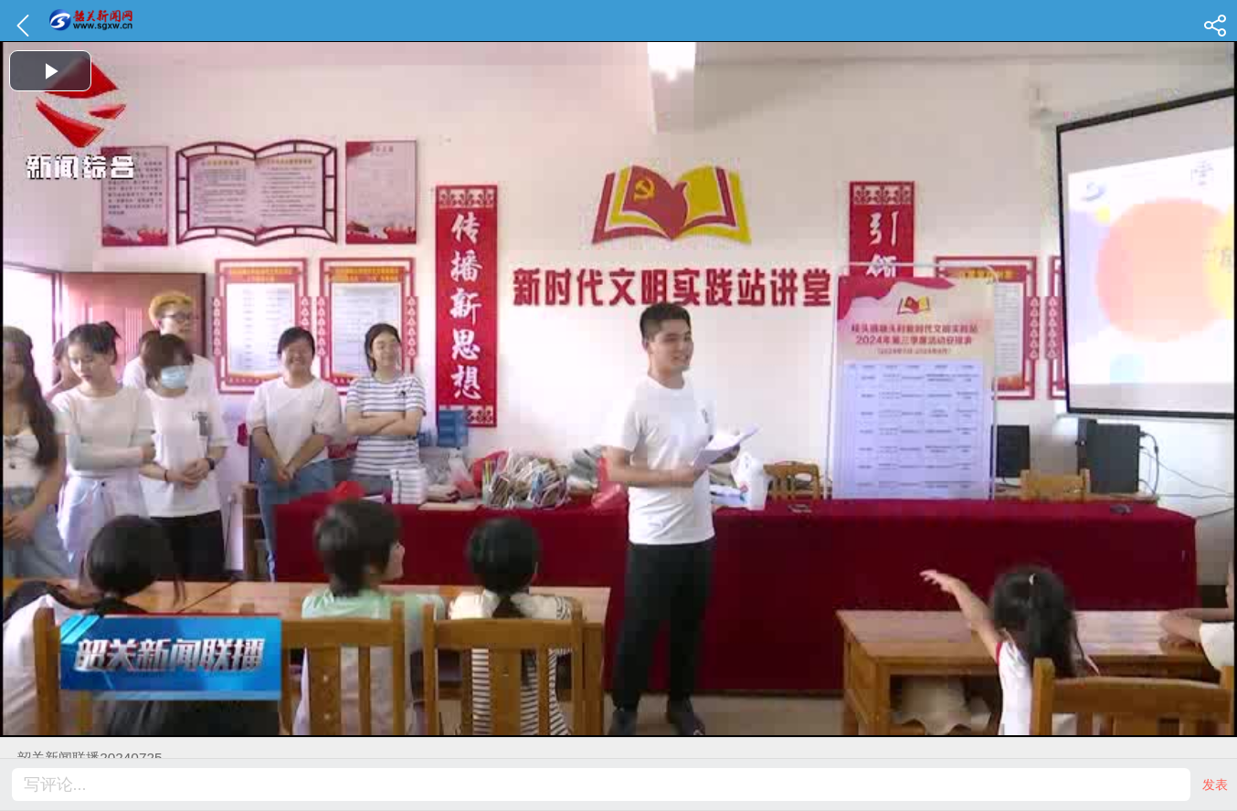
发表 (1215, 784)
